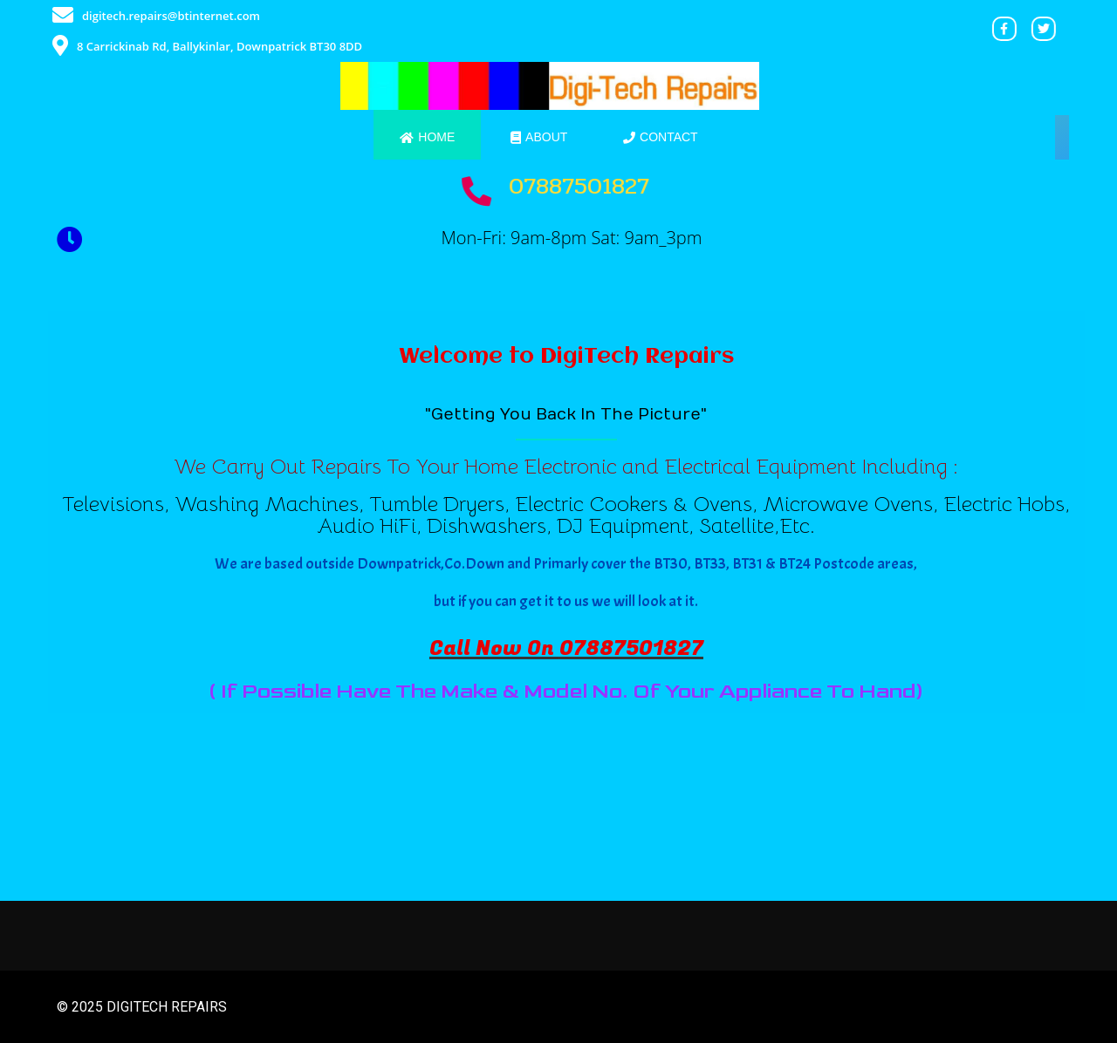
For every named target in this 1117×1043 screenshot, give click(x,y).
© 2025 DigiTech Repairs (142, 1007)
